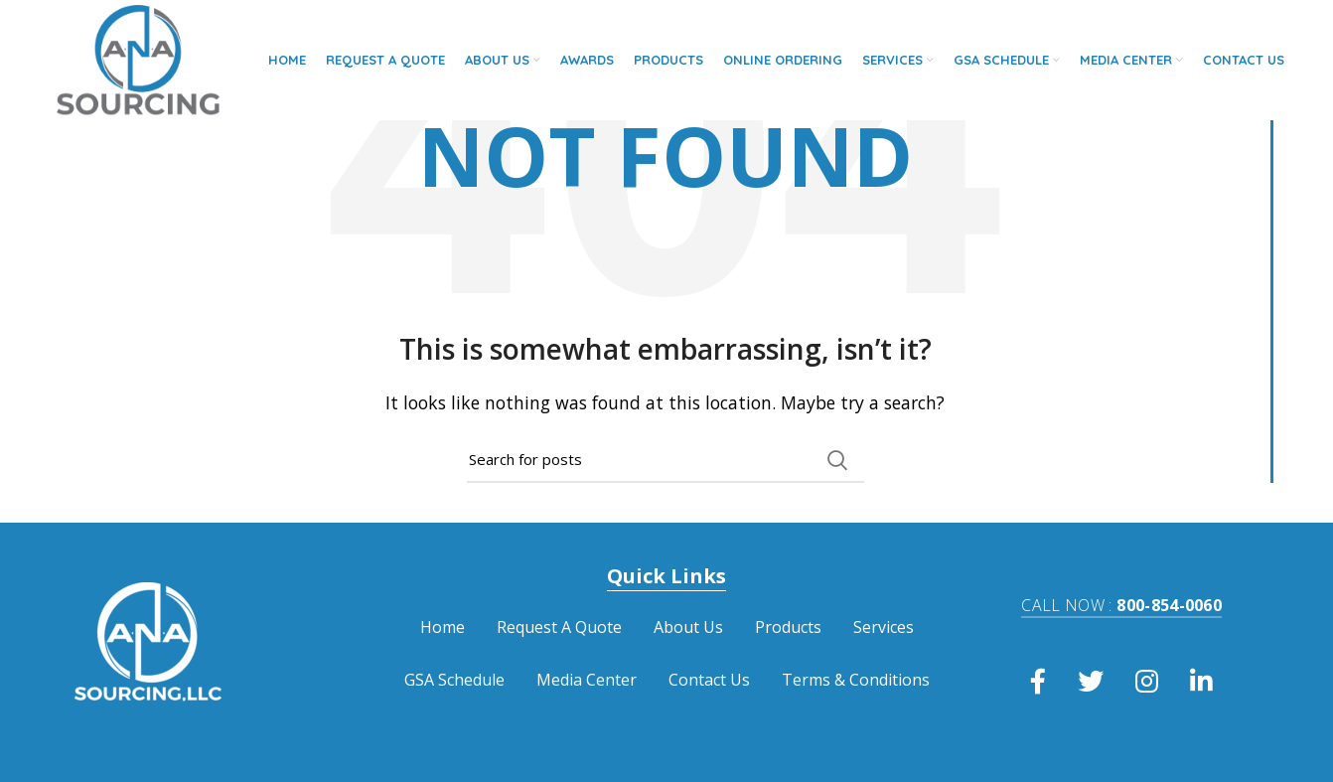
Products (788, 627)
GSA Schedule (454, 680)
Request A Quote (559, 627)
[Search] (665, 460)
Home (442, 627)
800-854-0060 (1121, 605)
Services (883, 627)
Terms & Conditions (856, 680)
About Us (688, 627)
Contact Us (709, 680)
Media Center (586, 680)
